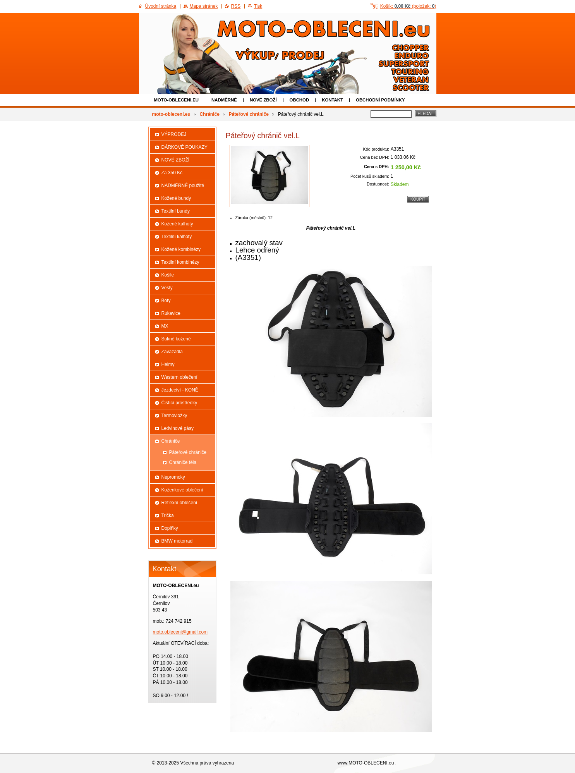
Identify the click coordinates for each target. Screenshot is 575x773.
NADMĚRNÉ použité (182, 185)
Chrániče (210, 114)
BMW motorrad (177, 541)
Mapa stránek (204, 6)
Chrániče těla (183, 462)
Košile (167, 275)
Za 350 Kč (172, 172)
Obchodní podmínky (380, 100)
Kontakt (332, 100)
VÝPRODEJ (174, 134)
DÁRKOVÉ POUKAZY (184, 147)
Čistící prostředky (179, 402)
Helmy (168, 364)
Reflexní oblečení (179, 502)
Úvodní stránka (161, 6)
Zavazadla (172, 351)
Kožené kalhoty (177, 224)
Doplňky (169, 528)
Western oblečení (179, 377)
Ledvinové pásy (177, 428)
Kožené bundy (176, 198)
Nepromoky (173, 477)
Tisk (258, 6)
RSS (236, 6)
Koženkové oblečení (182, 490)
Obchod (299, 100)
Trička (167, 515)
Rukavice (170, 313)
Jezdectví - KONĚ (179, 390)
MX (164, 326)
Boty (166, 300)
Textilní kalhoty (176, 236)
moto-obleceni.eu (176, 100)
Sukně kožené (176, 339)
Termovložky (174, 415)
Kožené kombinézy (181, 249)
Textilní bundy (175, 211)
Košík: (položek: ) (408, 6)
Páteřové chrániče (249, 114)
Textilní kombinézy (180, 262)
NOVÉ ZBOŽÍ (263, 100)
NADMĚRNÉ (224, 100)
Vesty (167, 287)
